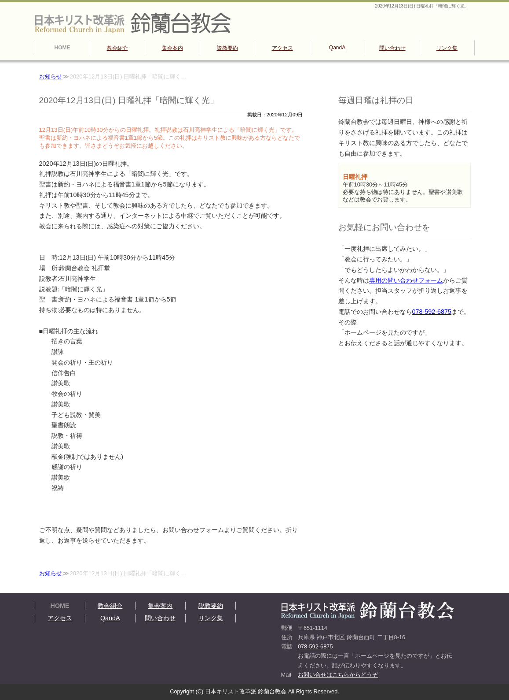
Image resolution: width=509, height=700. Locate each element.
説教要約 (227, 48)
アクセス (282, 48)
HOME (62, 48)
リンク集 (447, 48)
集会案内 (172, 48)
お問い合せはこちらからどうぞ (338, 674)
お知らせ (50, 76)
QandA (337, 48)
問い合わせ (392, 48)
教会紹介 (117, 48)
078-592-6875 (432, 311)
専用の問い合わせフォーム (406, 280)
